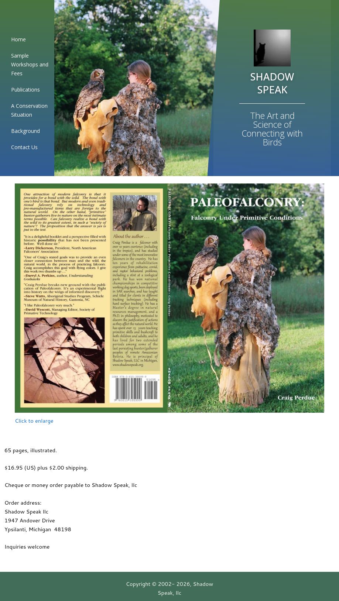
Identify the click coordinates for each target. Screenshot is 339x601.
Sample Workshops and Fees (29, 64)
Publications (25, 89)
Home (18, 39)
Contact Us (24, 147)
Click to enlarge (34, 421)
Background (25, 130)
